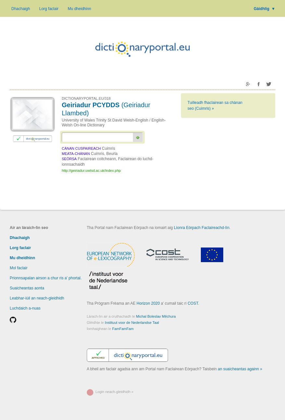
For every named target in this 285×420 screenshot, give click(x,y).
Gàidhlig (264, 8)
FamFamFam (123, 329)
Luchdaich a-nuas (25, 308)
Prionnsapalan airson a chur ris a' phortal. (46, 278)
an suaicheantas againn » (240, 369)
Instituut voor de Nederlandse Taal (132, 323)
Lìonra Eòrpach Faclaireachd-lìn (201, 227)
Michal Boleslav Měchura (156, 316)
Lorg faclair (48, 8)
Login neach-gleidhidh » (115, 392)
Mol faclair (19, 268)
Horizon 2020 (148, 303)
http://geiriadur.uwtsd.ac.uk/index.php (91, 170)
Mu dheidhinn (79, 8)
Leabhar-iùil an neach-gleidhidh (37, 298)
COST (193, 303)
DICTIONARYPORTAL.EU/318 (86, 98)
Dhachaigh (20, 8)
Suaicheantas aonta (27, 288)
